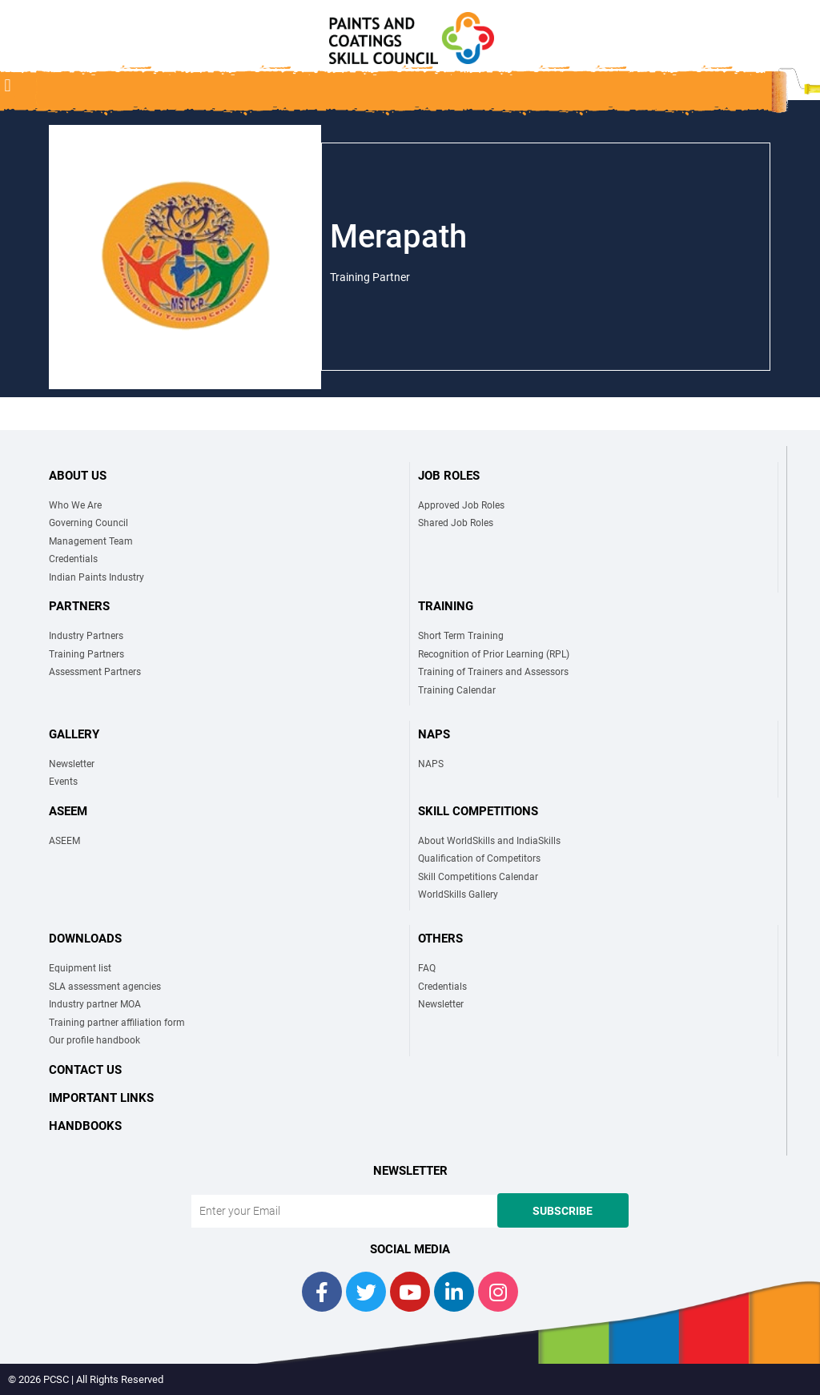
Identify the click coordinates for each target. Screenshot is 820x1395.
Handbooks (85, 1126)
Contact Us (85, 1070)
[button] (7, 85)
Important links (101, 1098)
